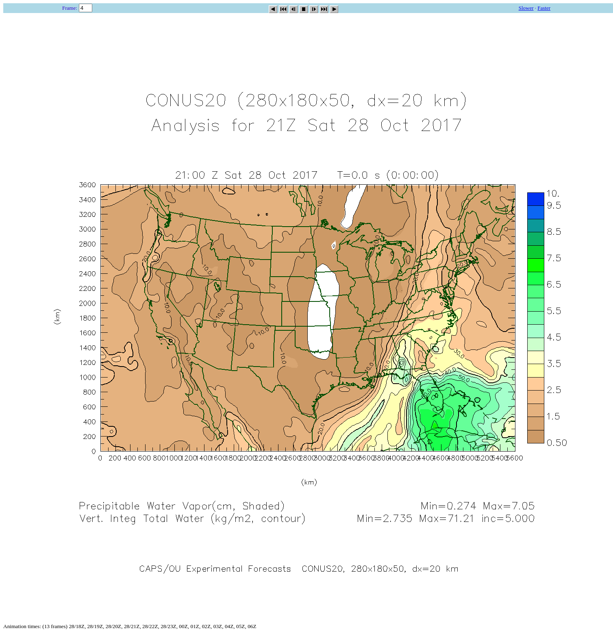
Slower (526, 8)
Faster (543, 8)
